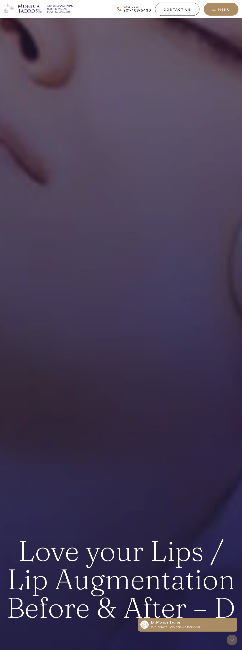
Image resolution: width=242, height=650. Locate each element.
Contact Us (177, 9)
